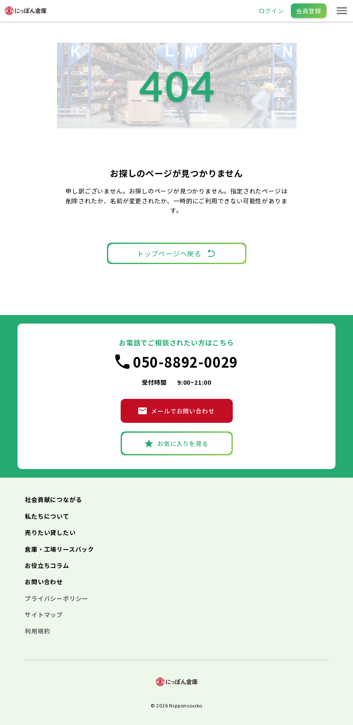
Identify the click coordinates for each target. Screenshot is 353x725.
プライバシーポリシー (56, 598)
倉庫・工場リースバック (59, 549)
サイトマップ (44, 614)
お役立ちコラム (47, 565)
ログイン (271, 10)
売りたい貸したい (50, 532)
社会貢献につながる (53, 499)
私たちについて (47, 516)
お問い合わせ (44, 581)
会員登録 (308, 10)
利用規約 (37, 631)
